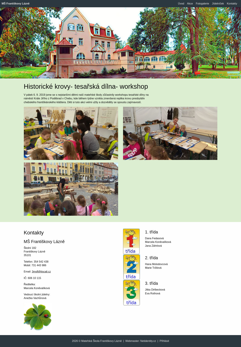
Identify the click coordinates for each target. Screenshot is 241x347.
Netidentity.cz (148, 341)
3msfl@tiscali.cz (41, 271)
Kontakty (232, 3)
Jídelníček (218, 3)
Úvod (181, 3)
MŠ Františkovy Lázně (15, 3)
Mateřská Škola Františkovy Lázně (101, 341)
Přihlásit (164, 341)
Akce (190, 3)
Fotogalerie (202, 3)
